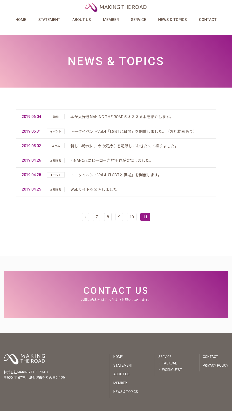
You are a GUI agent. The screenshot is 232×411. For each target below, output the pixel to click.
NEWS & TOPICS (172, 20)
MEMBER (111, 20)
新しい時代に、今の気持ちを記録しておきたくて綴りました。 (124, 137)
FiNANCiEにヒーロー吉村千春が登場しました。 (111, 152)
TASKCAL (169, 355)
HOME (21, 20)
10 (132, 208)
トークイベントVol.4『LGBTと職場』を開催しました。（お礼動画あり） (133, 123)
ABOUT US (81, 20)
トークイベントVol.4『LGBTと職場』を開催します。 (116, 166)
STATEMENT (50, 20)
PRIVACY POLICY (215, 357)
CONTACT (207, 20)
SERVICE (138, 20)
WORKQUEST (172, 362)
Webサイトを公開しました (93, 181)
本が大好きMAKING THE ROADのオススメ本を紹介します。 (122, 108)
